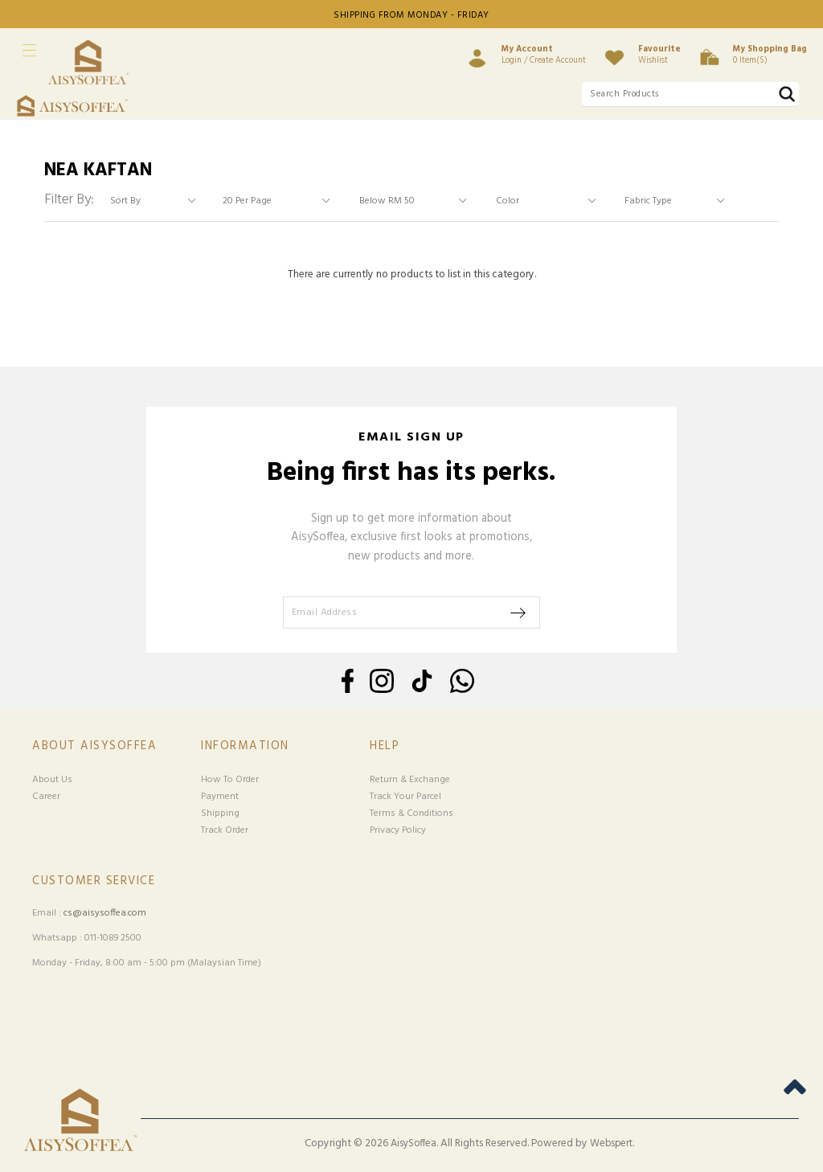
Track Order (224, 830)
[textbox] (690, 94)
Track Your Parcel (405, 797)
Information (245, 746)
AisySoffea (413, 1144)
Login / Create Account (544, 55)
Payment (220, 797)
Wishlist (659, 55)
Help (384, 746)
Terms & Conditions (411, 813)
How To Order (230, 780)
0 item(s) (770, 55)
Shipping (220, 813)
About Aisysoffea (94, 746)
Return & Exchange (410, 780)
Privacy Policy (398, 830)
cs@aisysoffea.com (104, 913)
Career (46, 797)
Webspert (611, 1144)
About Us (52, 780)
